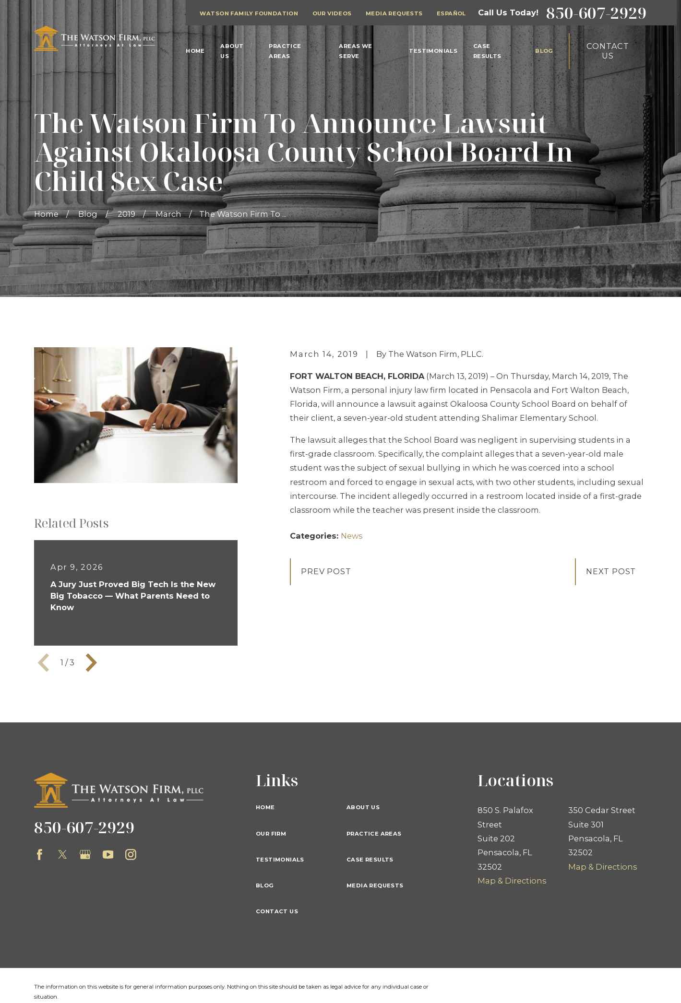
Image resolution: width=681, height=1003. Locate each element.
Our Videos (332, 13)
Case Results (370, 859)
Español (451, 13)
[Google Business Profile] (85, 854)
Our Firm (271, 833)
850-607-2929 (596, 13)
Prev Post (326, 571)
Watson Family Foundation (249, 13)
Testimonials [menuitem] (433, 50)
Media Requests (394, 13)
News (351, 536)
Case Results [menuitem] (487, 51)
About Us (363, 807)
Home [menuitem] (195, 50)
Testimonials (280, 859)
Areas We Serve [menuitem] (355, 51)
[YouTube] (108, 854)
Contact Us (607, 50)
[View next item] (91, 662)
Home (265, 807)
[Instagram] (130, 854)
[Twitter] (62, 854)
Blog (265, 885)
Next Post (611, 571)
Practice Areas (374, 833)
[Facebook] (39, 854)
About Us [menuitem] (231, 51)
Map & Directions (512, 880)
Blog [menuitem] (544, 50)
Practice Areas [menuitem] (285, 51)
